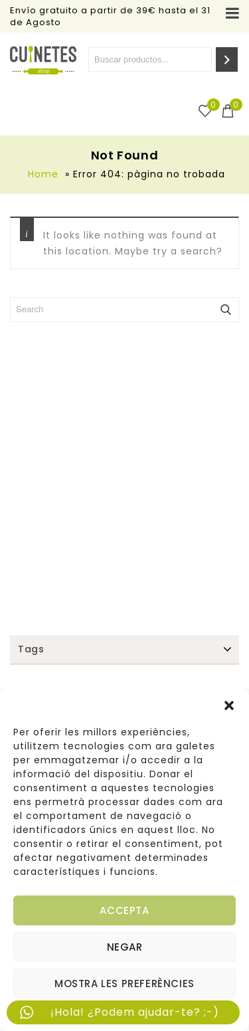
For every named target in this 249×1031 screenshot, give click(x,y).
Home (43, 174)
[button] (229, 705)
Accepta (124, 910)
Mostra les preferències (124, 983)
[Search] (227, 59)
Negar (125, 947)
